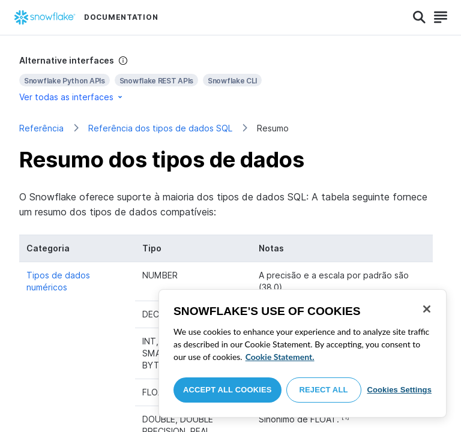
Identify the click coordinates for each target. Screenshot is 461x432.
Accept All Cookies (227, 389)
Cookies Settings (399, 389)
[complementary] (230, 79)
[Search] (419, 17)
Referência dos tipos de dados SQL (160, 128)
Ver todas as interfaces (71, 97)
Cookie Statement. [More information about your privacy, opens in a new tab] (280, 357)
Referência (41, 128)
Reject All (324, 389)
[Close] (427, 309)
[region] (302, 353)
